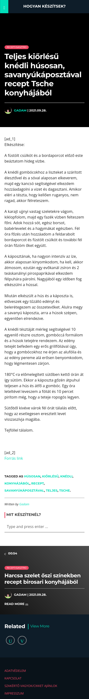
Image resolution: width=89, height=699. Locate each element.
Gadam (20, 110)
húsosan (32, 476)
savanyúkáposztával (24, 490)
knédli (66, 476)
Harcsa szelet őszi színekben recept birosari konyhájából (43, 578)
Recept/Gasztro (16, 47)
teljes (51, 490)
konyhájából (17, 483)
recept (37, 483)
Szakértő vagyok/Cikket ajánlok (31, 686)
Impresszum (14, 693)
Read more (16, 604)
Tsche (64, 490)
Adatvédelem (15, 671)
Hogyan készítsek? (44, 6)
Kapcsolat (13, 678)
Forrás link (14, 458)
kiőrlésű (50, 476)
